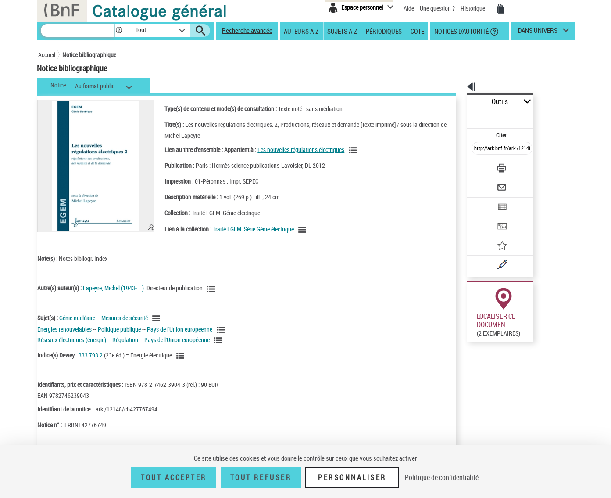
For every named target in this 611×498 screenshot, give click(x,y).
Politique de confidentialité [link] (442, 477)
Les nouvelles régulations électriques (291, 149)
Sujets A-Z (342, 30)
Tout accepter (174, 477)
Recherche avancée (247, 30)
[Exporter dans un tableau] (484, 183)
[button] (119, 30)
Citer (464, 116)
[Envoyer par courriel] (477, 166)
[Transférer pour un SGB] (481, 200)
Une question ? (437, 8)
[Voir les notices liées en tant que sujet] (157, 318)
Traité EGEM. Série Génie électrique (244, 229)
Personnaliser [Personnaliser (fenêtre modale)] (352, 477)
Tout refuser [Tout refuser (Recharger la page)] (260, 477)
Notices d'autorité (461, 30)
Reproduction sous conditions (534, 336)
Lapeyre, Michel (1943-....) (113, 288)
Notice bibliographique (89, 55)
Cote (417, 30)
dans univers (537, 32)
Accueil (46, 55)
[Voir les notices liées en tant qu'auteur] (212, 289)
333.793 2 (91, 355)
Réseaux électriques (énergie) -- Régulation (87, 340)
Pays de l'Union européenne (179, 329)
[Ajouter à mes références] (483, 217)
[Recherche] (77, 30)
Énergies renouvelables (64, 329)
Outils (457, 101)
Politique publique (119, 329)
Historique (473, 8)
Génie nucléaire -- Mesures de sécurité (103, 318)
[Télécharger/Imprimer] (479, 149)
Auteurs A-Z (301, 30)
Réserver (473, 393)
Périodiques (384, 30)
